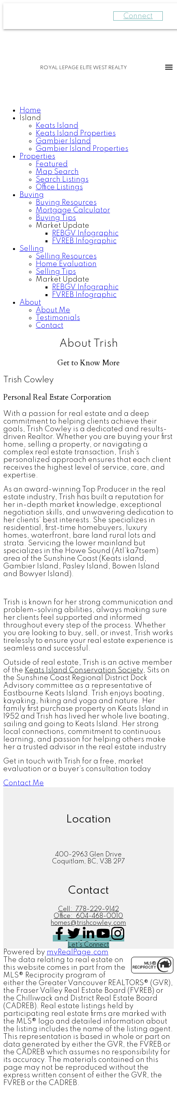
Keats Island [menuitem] (57, 125)
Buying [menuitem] (31, 195)
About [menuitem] (30, 302)
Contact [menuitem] (49, 325)
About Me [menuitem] (53, 310)
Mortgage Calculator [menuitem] (73, 210)
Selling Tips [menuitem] (56, 272)
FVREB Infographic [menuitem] (84, 241)
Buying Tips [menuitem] (56, 218)
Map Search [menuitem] (57, 172)
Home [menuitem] (30, 110)
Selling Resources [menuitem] (66, 256)
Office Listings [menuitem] (59, 187)
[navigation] (88, 218)
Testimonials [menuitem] (58, 318)
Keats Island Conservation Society (84, 670)
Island (30, 118)
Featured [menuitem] (52, 164)
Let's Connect (88, 945)
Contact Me (23, 783)
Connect (138, 16)
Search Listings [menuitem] (62, 179)
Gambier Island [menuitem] (63, 141)
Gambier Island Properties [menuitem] (82, 149)
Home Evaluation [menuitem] (66, 264)
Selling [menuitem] (31, 248)
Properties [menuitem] (37, 156)
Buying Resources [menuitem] (66, 202)
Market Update (62, 225)
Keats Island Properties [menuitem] (76, 133)
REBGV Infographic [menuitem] (85, 233)
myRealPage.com (77, 952)
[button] (23, 783)
